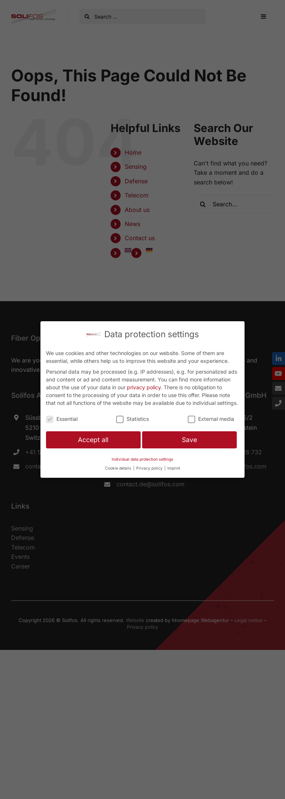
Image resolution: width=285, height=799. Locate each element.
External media (211, 419)
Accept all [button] (93, 440)
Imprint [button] (173, 468)
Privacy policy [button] (150, 468)
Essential (62, 419)
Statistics (132, 419)
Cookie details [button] (118, 468)
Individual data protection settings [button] (142, 459)
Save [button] (189, 440)
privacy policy (144, 387)
